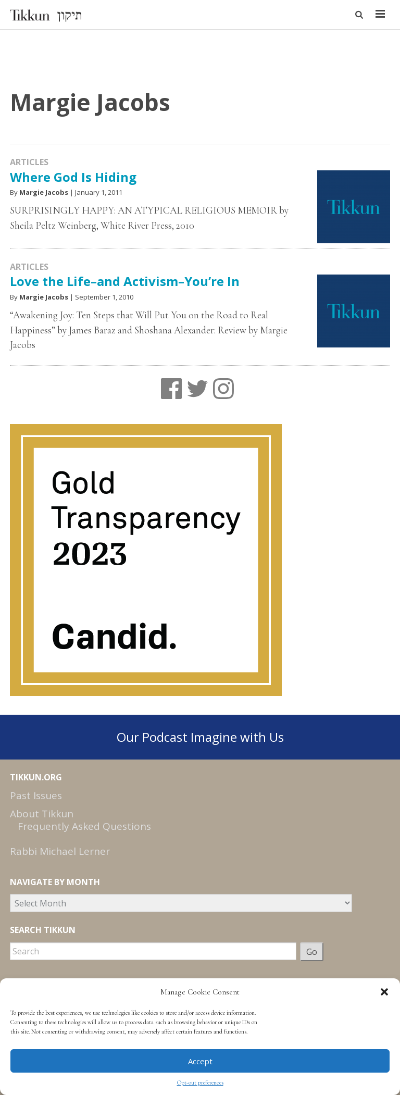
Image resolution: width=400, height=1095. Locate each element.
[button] (384, 992)
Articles (29, 162)
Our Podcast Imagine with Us (200, 736)
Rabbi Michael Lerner (60, 851)
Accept (200, 1061)
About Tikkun (41, 813)
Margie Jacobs (43, 192)
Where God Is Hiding (73, 176)
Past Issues (36, 795)
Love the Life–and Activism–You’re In (125, 281)
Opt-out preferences (200, 1082)
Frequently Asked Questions (84, 826)
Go (311, 951)
